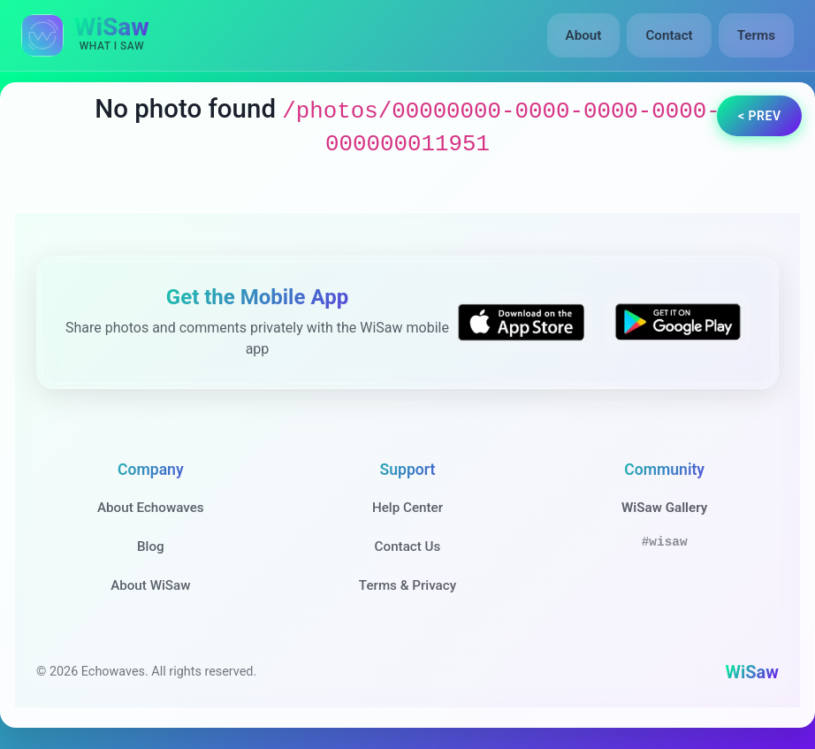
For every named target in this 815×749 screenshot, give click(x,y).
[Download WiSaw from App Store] (520, 322)
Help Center (407, 508)
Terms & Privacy (407, 585)
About (584, 35)
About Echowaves (150, 508)
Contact (668, 35)
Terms (756, 35)
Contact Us (408, 546)
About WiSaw (150, 585)
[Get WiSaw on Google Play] (678, 322)
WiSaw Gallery (664, 508)
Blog (150, 546)
